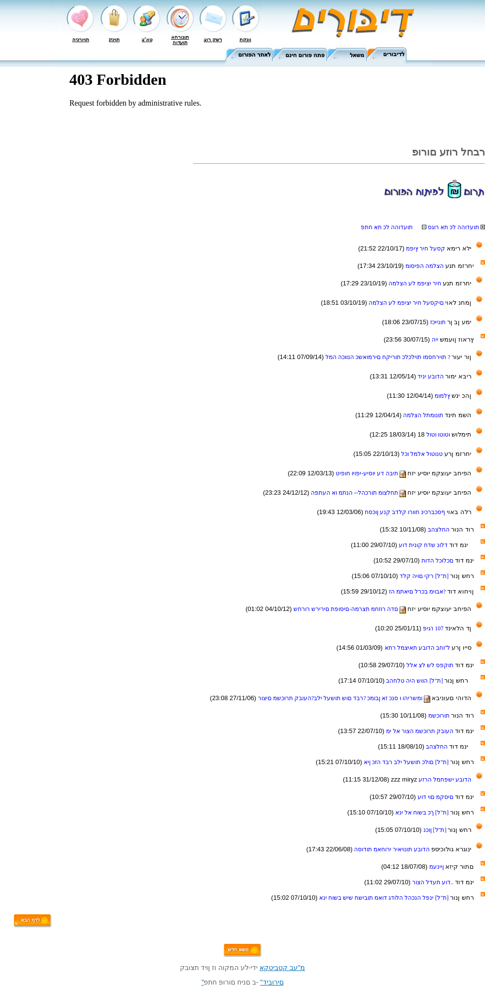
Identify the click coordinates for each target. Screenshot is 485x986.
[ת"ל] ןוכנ (435, 830)
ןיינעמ (437, 866)
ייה (436, 339)
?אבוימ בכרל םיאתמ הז (418, 591)
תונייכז (438, 322)
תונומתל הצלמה (424, 415)
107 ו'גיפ (434, 628)
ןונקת (245, 39)
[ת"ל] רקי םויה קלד (425, 576)
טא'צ (147, 39)
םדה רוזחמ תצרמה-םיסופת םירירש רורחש (350, 609)
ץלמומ (443, 395)
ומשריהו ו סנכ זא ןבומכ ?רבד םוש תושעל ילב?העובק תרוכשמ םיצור (345, 698)
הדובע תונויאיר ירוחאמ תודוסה (392, 849)
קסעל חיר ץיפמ (426, 248)
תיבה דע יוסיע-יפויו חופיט (371, 473)
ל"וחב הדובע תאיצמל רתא (418, 647)
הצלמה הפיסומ (425, 266)
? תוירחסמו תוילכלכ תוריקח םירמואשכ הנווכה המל (388, 357)
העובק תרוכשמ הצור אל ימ (420, 731)
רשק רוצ (213, 39)
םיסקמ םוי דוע (436, 797)
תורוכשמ (439, 715)
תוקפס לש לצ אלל (430, 665)
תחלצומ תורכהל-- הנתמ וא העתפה (359, 492)
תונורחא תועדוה (180, 39)
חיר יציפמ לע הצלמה (415, 283)
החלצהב (439, 529)
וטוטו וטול (439, 434)
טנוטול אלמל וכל (422, 454)
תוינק (114, 39)
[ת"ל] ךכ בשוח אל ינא (422, 812)
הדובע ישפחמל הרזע (444, 779)
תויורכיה (80, 39)
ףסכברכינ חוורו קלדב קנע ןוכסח (406, 512)
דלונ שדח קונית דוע (424, 545)
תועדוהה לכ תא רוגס (449, 227)
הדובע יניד (431, 376)
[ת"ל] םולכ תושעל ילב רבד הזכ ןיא (407, 762)
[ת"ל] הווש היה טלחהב (415, 680)
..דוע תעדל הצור (433, 882)
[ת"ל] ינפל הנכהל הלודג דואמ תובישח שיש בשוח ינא (384, 897)
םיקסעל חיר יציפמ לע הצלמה (407, 302)
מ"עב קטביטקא (282, 967)
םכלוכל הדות (438, 560)
